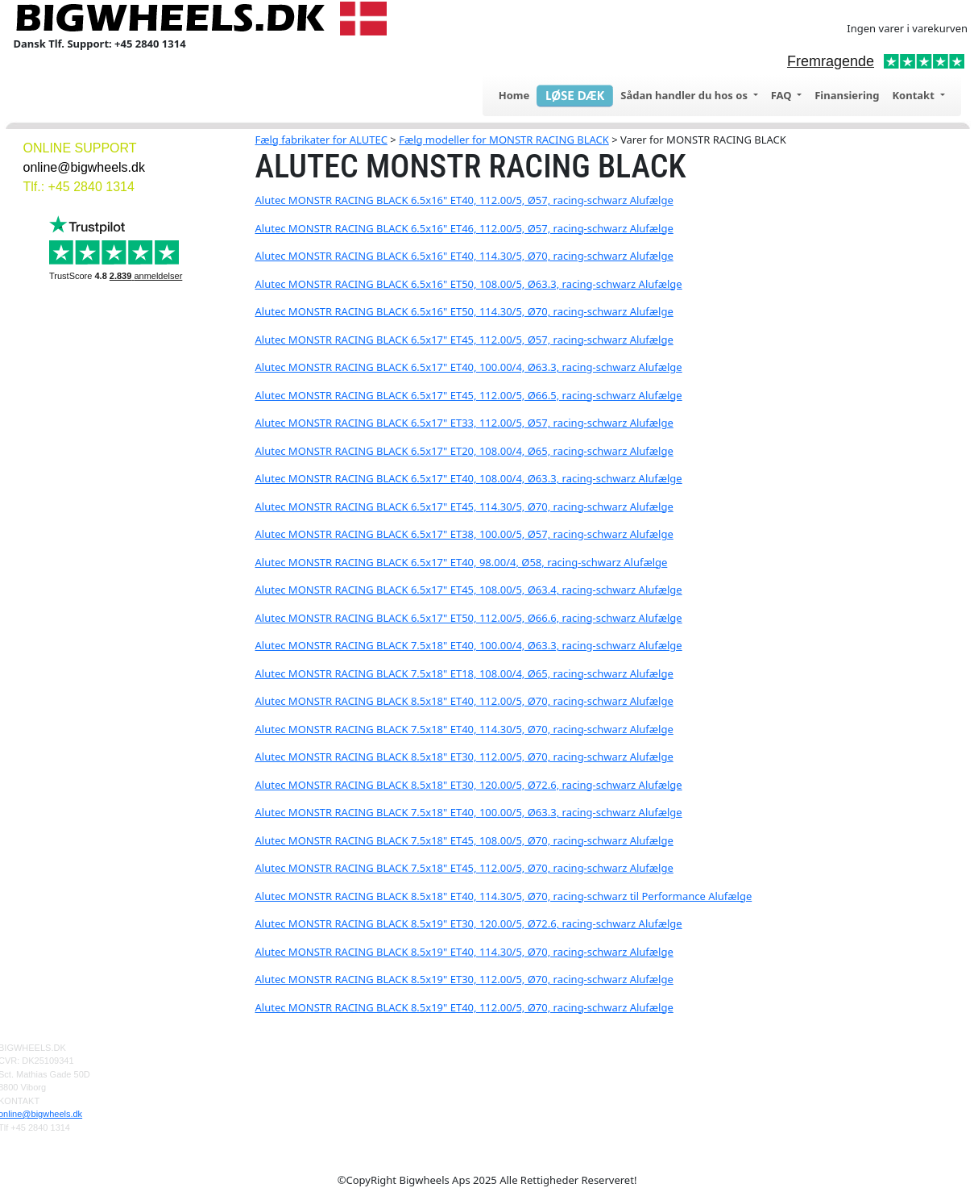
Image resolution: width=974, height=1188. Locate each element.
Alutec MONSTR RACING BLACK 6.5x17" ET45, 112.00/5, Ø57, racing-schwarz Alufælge (464, 339)
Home (514, 95)
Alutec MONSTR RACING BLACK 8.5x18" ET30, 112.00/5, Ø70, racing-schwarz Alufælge (464, 756)
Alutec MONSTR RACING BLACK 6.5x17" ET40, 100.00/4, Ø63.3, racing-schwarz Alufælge (468, 367)
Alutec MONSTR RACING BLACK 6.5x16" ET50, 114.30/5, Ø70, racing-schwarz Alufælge (464, 311)
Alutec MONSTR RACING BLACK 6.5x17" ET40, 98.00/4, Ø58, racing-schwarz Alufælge (461, 562)
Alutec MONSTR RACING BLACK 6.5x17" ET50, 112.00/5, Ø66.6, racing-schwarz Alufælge (468, 618)
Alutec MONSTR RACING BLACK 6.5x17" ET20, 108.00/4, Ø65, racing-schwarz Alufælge (464, 451)
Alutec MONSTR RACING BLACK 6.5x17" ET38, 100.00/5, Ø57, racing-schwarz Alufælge (464, 534)
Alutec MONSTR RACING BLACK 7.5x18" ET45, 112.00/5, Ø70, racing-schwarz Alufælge (464, 868)
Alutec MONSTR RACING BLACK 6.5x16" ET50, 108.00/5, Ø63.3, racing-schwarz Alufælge (468, 284)
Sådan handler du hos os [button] (685, 95)
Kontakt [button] (914, 95)
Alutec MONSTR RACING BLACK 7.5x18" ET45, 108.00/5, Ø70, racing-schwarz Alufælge (464, 840)
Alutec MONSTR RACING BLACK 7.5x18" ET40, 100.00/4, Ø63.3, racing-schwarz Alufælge (468, 645)
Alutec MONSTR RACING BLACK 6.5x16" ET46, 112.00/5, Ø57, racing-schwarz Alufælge (464, 228)
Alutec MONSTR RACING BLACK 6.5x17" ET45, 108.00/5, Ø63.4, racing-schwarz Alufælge (468, 589)
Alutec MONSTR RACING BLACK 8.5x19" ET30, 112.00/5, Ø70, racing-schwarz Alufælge (464, 979)
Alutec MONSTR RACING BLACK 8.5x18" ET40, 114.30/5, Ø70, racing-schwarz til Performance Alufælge (503, 896)
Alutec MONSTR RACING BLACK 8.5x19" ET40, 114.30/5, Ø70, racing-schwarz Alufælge (464, 951)
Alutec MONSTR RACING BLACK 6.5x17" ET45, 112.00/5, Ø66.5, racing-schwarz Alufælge (468, 395)
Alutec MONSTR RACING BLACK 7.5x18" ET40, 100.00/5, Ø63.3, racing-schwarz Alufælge (468, 812)
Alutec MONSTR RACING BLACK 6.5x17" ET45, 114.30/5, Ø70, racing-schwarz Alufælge (464, 506)
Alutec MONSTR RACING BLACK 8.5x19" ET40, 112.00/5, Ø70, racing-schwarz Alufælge (464, 1007)
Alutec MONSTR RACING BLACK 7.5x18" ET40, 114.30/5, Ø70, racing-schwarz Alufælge (464, 729)
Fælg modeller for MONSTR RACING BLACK (504, 139)
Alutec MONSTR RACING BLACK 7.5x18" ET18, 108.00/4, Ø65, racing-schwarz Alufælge (464, 673)
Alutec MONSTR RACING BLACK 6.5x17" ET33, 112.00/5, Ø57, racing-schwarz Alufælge (464, 422)
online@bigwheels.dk (84, 167)
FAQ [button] (782, 95)
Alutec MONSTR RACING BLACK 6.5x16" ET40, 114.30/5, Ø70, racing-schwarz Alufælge (464, 255)
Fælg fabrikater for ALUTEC (321, 139)
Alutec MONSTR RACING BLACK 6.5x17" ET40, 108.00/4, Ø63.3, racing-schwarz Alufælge (468, 478)
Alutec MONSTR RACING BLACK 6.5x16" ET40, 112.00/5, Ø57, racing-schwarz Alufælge (464, 200)
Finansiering (846, 95)
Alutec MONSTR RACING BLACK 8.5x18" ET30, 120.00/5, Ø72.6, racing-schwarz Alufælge (468, 784)
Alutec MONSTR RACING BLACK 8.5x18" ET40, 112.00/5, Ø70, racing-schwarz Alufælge (464, 701)
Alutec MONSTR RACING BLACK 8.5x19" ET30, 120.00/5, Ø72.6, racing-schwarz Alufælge (468, 923)
